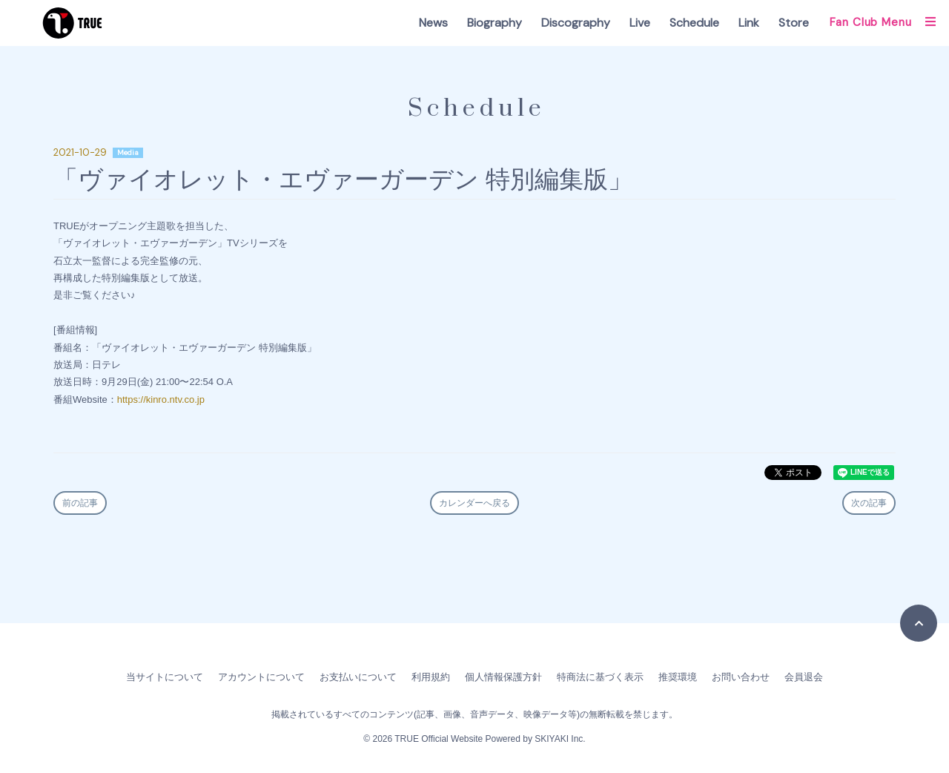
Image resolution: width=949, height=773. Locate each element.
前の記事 (80, 503)
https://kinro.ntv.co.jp (161, 399)
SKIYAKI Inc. (560, 739)
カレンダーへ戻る (474, 503)
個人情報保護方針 (503, 676)
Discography (575, 22)
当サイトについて (164, 676)
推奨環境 (677, 676)
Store (793, 22)
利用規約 (430, 676)
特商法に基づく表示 (600, 676)
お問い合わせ (741, 676)
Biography (494, 22)
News (433, 22)
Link (748, 22)
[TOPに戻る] (918, 623)
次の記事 (869, 503)
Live (639, 22)
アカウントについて (261, 676)
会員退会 (803, 676)
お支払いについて (358, 676)
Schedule (694, 22)
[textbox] (474, 323)
